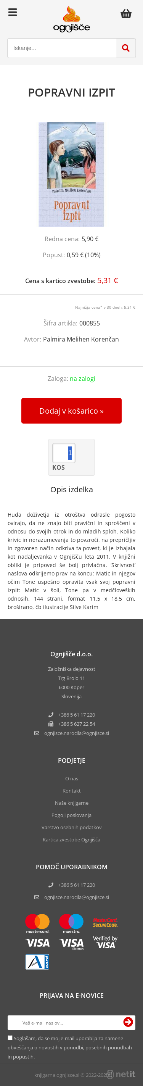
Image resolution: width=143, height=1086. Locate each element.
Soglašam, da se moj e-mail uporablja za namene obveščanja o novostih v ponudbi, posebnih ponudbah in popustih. (70, 1047)
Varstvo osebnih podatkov (72, 827)
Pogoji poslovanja (71, 815)
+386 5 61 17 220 (76, 714)
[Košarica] (128, 13)
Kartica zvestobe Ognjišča (71, 839)
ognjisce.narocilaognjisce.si (76, 733)
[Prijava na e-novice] (128, 1022)
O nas (71, 778)
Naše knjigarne (71, 802)
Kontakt (72, 790)
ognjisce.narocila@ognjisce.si (76, 897)
